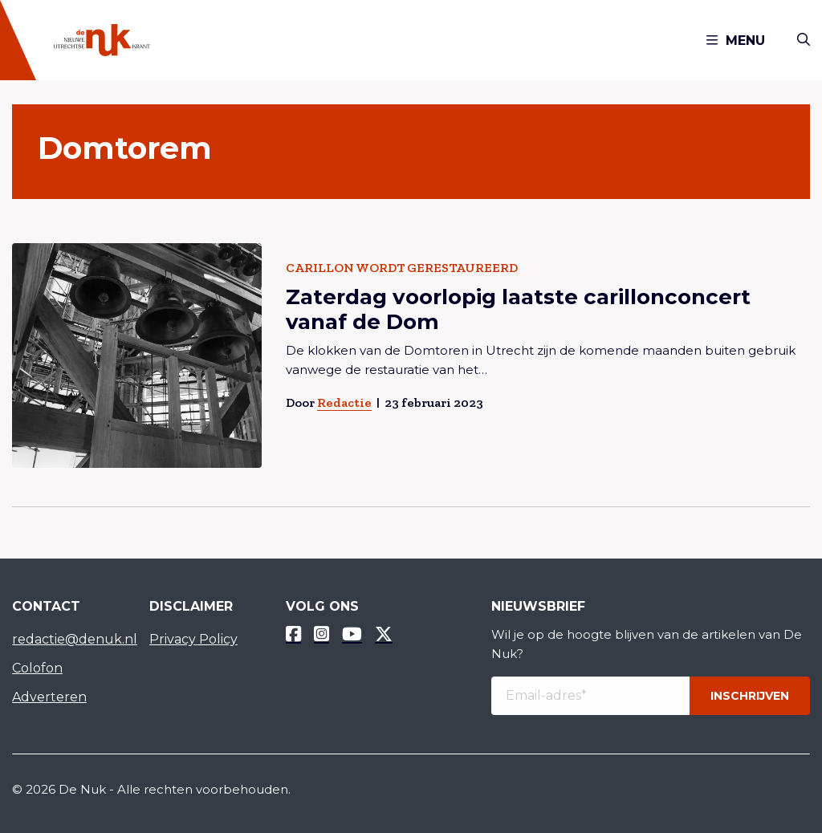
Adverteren (49, 697)
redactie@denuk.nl (68, 639)
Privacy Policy (193, 639)
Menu (735, 40)
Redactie (344, 402)
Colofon (37, 668)
